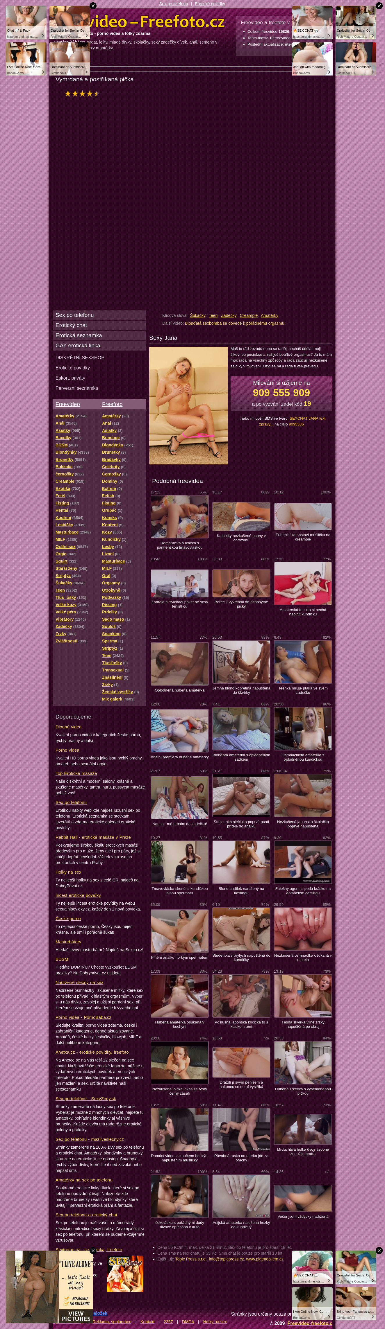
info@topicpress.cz (226, 1259)
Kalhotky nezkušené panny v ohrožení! (241, 538)
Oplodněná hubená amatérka (179, 690)
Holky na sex (68, 872)
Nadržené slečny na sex (79, 982)
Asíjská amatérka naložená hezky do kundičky (241, 1224)
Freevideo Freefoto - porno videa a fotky (139, 21)
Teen (213, 315)
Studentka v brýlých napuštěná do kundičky (241, 957)
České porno (68, 918)
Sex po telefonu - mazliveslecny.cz (90, 1139)
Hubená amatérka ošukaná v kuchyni (179, 1024)
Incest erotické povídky (78, 895)
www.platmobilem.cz (265, 1259)
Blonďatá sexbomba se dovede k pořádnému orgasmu (234, 323)
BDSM (62, 959)
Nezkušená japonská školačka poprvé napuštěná (303, 824)
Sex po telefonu (173, 3)
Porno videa (67, 750)
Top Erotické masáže (76, 773)
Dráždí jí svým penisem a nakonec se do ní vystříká (241, 1084)
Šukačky (197, 315)
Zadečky (228, 315)
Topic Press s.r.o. (191, 1259)
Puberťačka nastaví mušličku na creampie (303, 537)
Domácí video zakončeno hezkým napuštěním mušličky (179, 1158)
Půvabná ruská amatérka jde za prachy (241, 1158)
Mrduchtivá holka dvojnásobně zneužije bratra (303, 1151)
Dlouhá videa (68, 726)
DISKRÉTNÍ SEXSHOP (80, 357)
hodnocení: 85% (84, 93)
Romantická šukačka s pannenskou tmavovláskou (180, 545)
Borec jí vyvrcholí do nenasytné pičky (241, 604)
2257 (168, 1321)
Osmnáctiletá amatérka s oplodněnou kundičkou (303, 757)
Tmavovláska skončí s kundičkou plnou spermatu (179, 890)
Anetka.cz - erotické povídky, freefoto (92, 1052)
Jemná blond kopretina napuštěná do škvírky (241, 690)
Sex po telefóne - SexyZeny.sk (86, 1098)
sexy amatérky (99, 48)
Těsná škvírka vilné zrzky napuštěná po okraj (303, 1024)
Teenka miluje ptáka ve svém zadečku (303, 690)
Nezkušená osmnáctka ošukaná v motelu (303, 957)
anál (193, 42)
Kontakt (147, 1321)
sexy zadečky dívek (169, 42)
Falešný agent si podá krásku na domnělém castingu (303, 890)
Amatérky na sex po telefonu (84, 1179)
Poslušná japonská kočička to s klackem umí (241, 1024)
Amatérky (269, 315)
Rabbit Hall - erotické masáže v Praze (93, 837)
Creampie (249, 315)
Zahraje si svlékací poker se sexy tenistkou (179, 604)
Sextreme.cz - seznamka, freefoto (89, 1249)
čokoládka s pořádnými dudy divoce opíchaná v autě (179, 1224)
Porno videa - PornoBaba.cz (83, 1017)
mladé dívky (120, 42)
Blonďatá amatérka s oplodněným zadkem (241, 757)
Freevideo (68, 404)
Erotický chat (71, 325)
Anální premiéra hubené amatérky (179, 757)
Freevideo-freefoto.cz (311, 1323)
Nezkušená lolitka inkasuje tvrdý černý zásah (179, 1091)
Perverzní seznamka (77, 388)
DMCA (188, 1321)
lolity (103, 42)
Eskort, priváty (70, 377)
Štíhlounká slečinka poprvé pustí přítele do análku (241, 824)
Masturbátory (68, 941)
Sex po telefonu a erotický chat (86, 1214)
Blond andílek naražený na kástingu (241, 890)
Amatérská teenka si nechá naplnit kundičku (303, 612)
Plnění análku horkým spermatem (179, 957)
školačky (141, 42)
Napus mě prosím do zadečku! (179, 824)
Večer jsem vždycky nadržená (302, 1216)
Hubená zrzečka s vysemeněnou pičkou (303, 1091)
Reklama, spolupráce (111, 1321)
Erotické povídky (210, 3)
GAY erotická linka (78, 345)
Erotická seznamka (79, 335)
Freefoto (112, 404)
